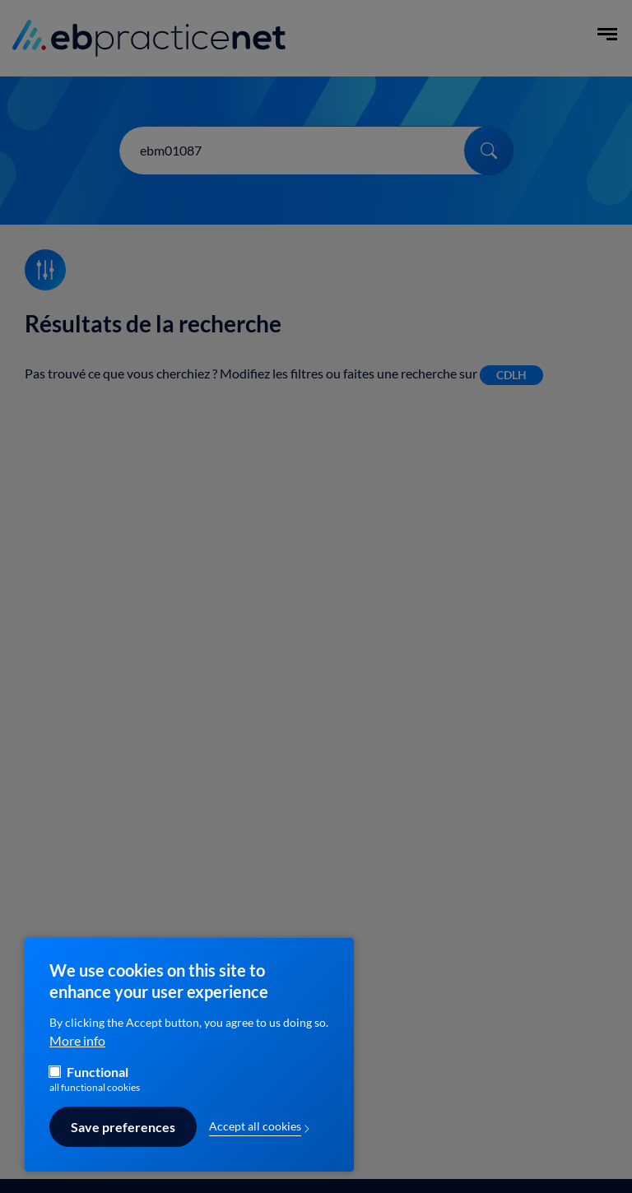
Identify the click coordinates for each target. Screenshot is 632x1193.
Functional (97, 1083)
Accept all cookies (255, 1138)
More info (77, 1052)
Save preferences (123, 1139)
